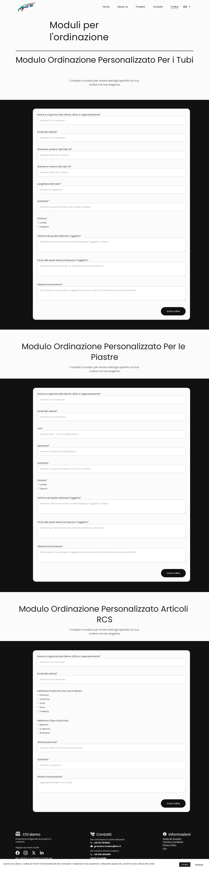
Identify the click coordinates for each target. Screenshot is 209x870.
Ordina (174, 6)
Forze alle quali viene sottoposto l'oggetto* (63, 260)
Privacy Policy (169, 845)
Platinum (43, 695)
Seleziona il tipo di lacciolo (52, 720)
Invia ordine (173, 311)
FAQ (165, 849)
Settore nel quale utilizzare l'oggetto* (59, 236)
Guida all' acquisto (172, 839)
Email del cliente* (47, 132)
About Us (122, 6)
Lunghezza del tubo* (49, 184)
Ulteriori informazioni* (50, 284)
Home (106, 6)
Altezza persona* (47, 742)
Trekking (43, 711)
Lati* (40, 428)
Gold (41, 703)
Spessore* (43, 445)
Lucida (42, 222)
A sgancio (43, 728)
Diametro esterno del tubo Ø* (54, 149)
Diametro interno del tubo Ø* (54, 166)
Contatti (158, 6)
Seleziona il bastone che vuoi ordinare (59, 691)
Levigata (43, 226)
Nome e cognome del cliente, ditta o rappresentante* (69, 114)
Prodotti (140, 6)
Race (41, 707)
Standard (43, 732)
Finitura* (42, 218)
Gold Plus (43, 699)
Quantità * (43, 201)
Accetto (185, 864)
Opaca (42, 488)
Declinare (199, 864)
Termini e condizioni (173, 842)
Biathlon (42, 724)
